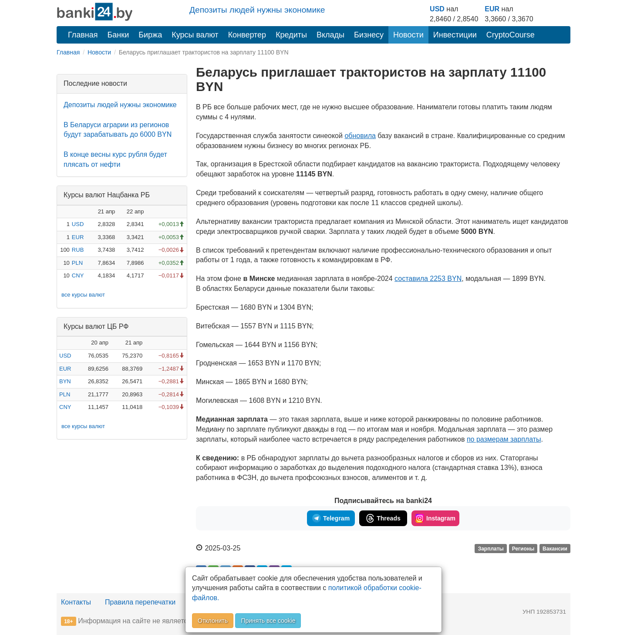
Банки (118, 34)
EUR (492, 9)
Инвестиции (455, 34)
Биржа (150, 34)
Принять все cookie (268, 620)
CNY (78, 275)
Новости (408, 34)
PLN (77, 263)
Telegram (331, 518)
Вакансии (555, 549)
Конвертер (247, 34)
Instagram (435, 518)
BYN (65, 381)
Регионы (523, 549)
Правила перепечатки (140, 602)
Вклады (330, 34)
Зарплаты (491, 549)
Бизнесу (369, 34)
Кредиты (291, 34)
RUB (78, 250)
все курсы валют (83, 294)
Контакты (76, 602)
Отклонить (213, 620)
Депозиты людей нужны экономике (257, 9)
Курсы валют (195, 34)
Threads (383, 518)
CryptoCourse (510, 34)
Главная (83, 34)
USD (437, 9)
